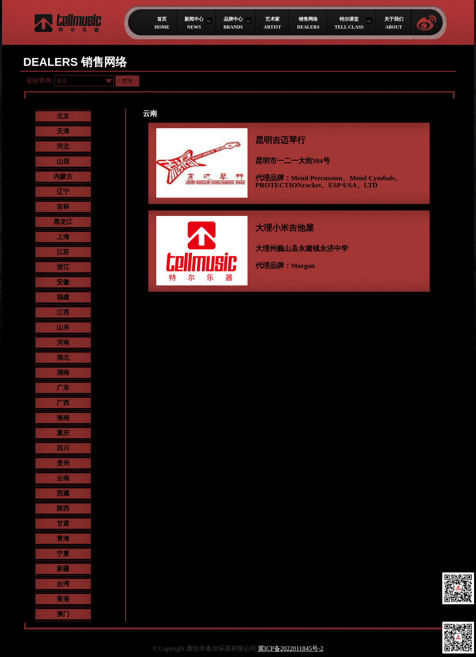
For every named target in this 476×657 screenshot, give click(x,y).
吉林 (63, 206)
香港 (63, 598)
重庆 (63, 433)
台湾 (63, 583)
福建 (63, 297)
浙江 (63, 267)
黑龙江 (63, 221)
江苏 (63, 252)
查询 (127, 81)
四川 (63, 448)
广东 (63, 387)
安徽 (63, 282)
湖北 (63, 357)
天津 (63, 131)
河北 (63, 146)
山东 (63, 327)
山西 (63, 161)
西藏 (63, 493)
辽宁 (63, 191)
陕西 (63, 508)
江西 (63, 312)
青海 (63, 538)
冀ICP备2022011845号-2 (291, 648)
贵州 (63, 463)
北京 (63, 116)
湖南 (63, 372)
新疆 (63, 568)
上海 (63, 236)
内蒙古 (63, 176)
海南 (63, 417)
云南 (63, 478)
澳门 (63, 614)
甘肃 (63, 523)
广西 (63, 402)
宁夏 (63, 553)
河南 (63, 342)
